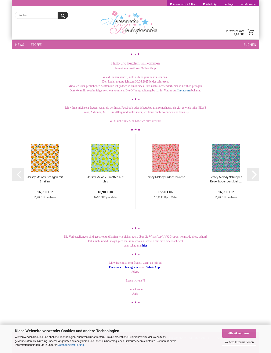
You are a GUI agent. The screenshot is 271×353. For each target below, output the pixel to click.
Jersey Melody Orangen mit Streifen (45, 178)
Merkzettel (248, 4)
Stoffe (36, 45)
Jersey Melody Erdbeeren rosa (165, 177)
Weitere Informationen (239, 342)
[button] (18, 174)
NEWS (19, 45)
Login (229, 4)
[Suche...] (63, 15)
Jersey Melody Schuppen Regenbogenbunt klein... (226, 178)
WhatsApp (210, 4)
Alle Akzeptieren (239, 333)
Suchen (249, 45)
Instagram (184, 90)
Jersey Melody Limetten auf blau (105, 178)
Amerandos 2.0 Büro (183, 4)
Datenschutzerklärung (70, 344)
